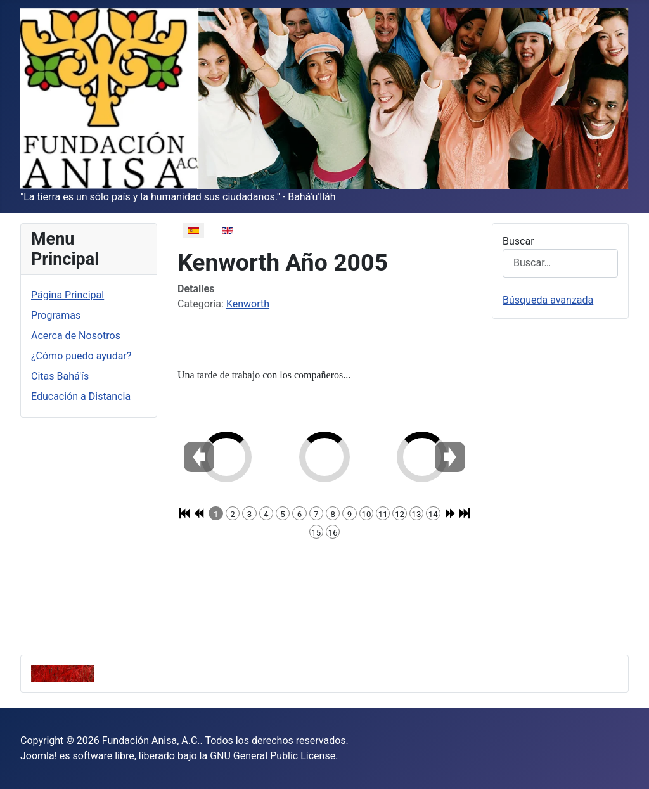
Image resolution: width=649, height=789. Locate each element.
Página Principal (67, 295)
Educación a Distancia (81, 396)
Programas (55, 315)
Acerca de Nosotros (75, 336)
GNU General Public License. (274, 756)
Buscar (518, 241)
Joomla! (38, 756)
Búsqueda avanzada (548, 300)
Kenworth (247, 304)
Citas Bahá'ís (60, 376)
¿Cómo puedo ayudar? (81, 356)
